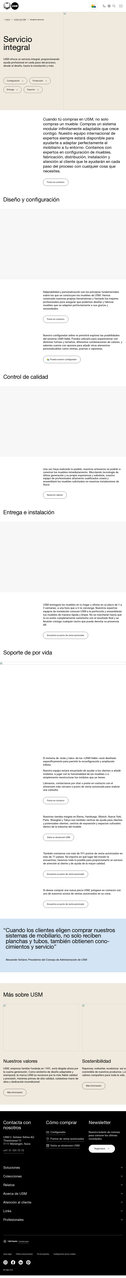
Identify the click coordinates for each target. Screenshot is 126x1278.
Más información (14, 1095)
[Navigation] (121, 6)
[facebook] (13, 1265)
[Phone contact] (104, 6)
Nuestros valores (55, 495)
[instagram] (5, 1265)
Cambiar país (24, 1244)
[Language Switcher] (109, 6)
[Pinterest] (28, 1265)
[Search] (114, 6)
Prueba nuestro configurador (62, 359)
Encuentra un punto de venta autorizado (65, 635)
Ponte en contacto (55, 182)
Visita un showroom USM (58, 840)
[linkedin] (21, 1265)
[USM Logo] (11, 6)
